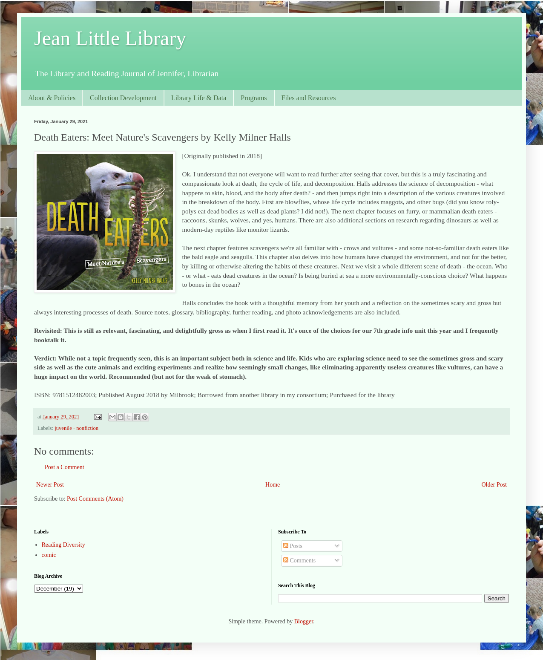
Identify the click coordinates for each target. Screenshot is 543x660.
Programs (254, 97)
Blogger (303, 621)
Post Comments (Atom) (95, 499)
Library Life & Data (198, 97)
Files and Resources (309, 97)
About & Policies (51, 97)
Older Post (494, 484)
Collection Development (123, 97)
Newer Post (50, 484)
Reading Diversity (63, 545)
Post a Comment (64, 467)
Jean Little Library (110, 38)
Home (272, 484)
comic (49, 555)
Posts (292, 546)
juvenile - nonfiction (76, 428)
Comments (299, 560)
